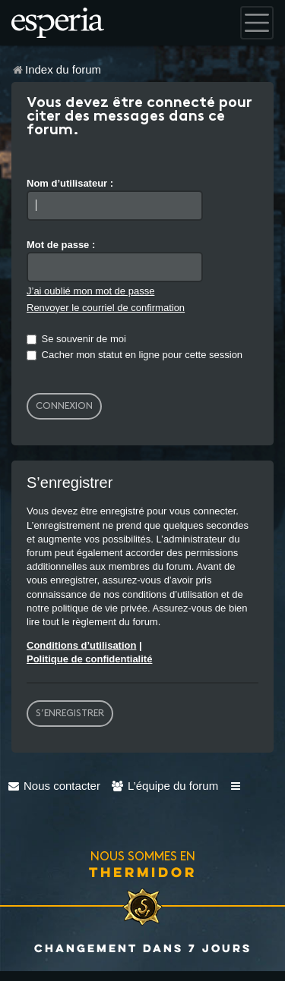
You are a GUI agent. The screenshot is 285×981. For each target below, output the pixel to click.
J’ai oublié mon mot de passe (90, 291)
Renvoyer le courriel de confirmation (106, 307)
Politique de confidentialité (89, 659)
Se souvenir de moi (76, 338)
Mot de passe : (61, 244)
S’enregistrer (70, 713)
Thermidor (143, 872)
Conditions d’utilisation (81, 645)
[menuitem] (54, 785)
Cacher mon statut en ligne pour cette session (134, 354)
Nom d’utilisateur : (70, 183)
